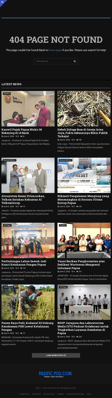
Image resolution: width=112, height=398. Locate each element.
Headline (7, 93)
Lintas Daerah (8, 287)
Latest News (11, 84)
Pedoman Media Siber (75, 394)
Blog (89, 394)
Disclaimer (36, 394)
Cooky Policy (24, 394)
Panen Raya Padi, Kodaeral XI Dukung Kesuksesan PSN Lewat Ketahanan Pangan (27, 326)
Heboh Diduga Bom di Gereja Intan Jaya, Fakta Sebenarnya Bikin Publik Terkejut (82, 133)
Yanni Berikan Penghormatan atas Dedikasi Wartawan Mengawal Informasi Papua (81, 264)
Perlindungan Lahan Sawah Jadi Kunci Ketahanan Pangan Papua (23, 262)
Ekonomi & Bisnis (10, 160)
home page (55, 50)
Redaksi (60, 394)
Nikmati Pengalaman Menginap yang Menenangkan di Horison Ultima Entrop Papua (83, 199)
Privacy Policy (49, 394)
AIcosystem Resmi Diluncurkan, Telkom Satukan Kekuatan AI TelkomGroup (23, 199)
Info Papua (7, 225)
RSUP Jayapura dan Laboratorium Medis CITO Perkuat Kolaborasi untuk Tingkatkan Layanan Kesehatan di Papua (83, 328)
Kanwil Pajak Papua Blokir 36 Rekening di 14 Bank (21, 131)
